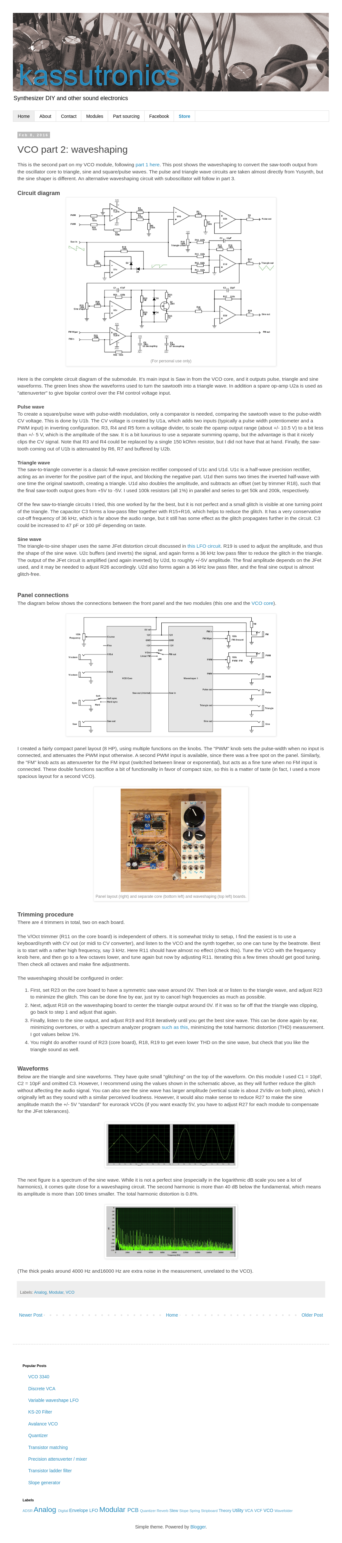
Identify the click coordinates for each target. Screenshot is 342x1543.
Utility (237, 1510)
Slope (184, 1511)
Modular (56, 1292)
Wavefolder (284, 1511)
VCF (258, 1510)
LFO (93, 1510)
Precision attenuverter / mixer (57, 1459)
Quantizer (38, 1435)
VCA (249, 1510)
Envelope (78, 1510)
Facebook (159, 116)
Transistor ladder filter (50, 1470)
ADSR (28, 1511)
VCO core (263, 603)
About (45, 116)
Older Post (312, 1315)
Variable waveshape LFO (53, 1400)
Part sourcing (126, 116)
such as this (175, 1027)
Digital (63, 1511)
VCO (69, 1292)
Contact (68, 116)
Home (24, 116)
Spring (194, 1511)
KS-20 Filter (40, 1411)
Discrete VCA (41, 1388)
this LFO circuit (204, 546)
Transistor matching (48, 1447)
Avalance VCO (43, 1423)
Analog (40, 1292)
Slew (173, 1510)
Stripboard (209, 1511)
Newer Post (30, 1315)
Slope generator (44, 1482)
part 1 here (147, 164)
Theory (225, 1510)
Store (184, 116)
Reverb (162, 1511)
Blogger (198, 1526)
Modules (94, 116)
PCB (133, 1510)
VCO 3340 (38, 1376)
